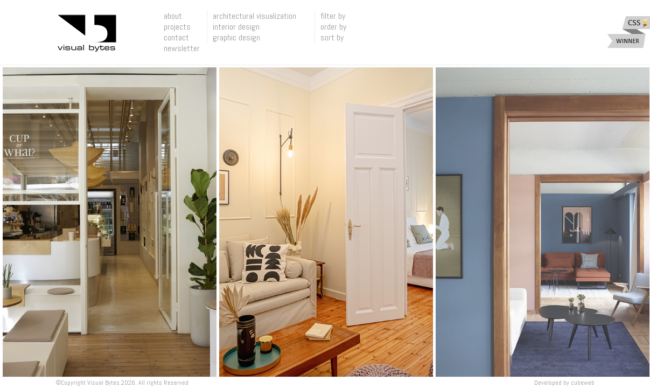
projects (177, 26)
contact (176, 37)
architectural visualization (254, 16)
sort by (332, 37)
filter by (332, 16)
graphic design (236, 37)
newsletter (182, 48)
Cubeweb (583, 382)
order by (333, 26)
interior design (236, 26)
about (173, 16)
